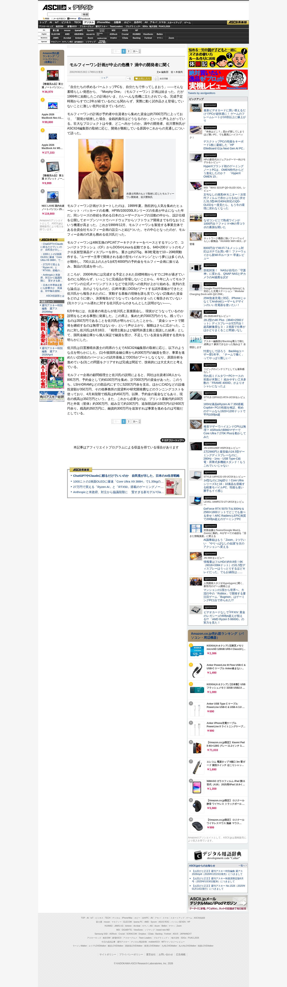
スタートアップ (174, 22)
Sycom (90, 30)
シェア (104, 77)
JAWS (55, 38)
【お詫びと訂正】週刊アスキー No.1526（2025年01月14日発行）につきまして (218, 887)
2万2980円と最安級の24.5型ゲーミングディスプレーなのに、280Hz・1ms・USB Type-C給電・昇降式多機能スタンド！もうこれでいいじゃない (224, 458)
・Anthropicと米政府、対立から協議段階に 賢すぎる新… (51, 277)
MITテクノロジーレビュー (173, 942)
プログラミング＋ (161, 938)
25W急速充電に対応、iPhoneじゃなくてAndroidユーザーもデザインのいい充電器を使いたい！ (224, 301)
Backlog (137, 38)
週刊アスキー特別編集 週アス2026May (52, 308)
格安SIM (59, 26)
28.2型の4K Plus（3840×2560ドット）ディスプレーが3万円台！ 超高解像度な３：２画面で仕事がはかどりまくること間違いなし (224, 325)
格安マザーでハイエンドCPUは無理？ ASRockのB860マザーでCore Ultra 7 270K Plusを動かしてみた (224, 431)
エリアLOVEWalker (97, 946)
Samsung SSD (101, 934)
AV (146, 22)
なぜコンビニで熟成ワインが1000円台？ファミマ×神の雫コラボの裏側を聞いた (224, 224)
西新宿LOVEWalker (134, 946)
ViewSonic (148, 34)
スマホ (162, 22)
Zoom (171, 38)
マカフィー (56, 42)
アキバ (153, 22)
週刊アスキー (101, 26)
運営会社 (151, 954)
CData (125, 38)
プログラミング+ (133, 26)
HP (136, 30)
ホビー (127, 22)
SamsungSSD (99, 34)
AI (51, 22)
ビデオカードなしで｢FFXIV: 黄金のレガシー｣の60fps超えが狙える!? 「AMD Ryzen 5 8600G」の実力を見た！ (224, 617)
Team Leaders (145, 938)
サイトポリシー (107, 954)
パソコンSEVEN (102, 30)
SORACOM (132, 934)
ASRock (113, 34)
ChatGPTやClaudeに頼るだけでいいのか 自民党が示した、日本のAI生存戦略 (126, 475)
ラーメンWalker (80, 946)
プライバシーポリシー (131, 954)
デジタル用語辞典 (139, 942)
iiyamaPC (79, 30)
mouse (67, 30)
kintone (79, 38)
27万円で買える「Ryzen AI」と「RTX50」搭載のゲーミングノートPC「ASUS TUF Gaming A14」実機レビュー (148, 487)
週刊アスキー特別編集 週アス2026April (52, 351)
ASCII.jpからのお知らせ (202, 865)
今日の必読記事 (108, 942)
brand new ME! (163, 930)
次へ (135, 51)
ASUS (125, 30)
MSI (113, 30)
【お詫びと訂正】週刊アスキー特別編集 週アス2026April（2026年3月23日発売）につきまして (217, 872)
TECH (77, 22)
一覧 (129, 78)
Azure (90, 38)
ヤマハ (160, 38)
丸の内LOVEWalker (187, 946)
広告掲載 (181, 954)
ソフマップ (90, 42)
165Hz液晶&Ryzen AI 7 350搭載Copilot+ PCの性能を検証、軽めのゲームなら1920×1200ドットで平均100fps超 (224, 409)
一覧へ (242, 865)
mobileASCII (154, 942)
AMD (67, 34)
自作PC (138, 22)
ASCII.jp (54, 7)
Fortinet (148, 38)
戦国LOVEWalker (205, 946)
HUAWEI (137, 34)
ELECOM (55, 34)
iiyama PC (138, 922)
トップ (43, 22)
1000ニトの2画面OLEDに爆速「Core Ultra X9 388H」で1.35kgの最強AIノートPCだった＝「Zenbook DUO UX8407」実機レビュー (161, 481)
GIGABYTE (90, 34)
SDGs (145, 26)
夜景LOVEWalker (152, 946)
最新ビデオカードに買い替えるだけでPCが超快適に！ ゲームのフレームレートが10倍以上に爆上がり (224, 115)
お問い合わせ (166, 954)
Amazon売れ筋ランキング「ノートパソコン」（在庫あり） (51, 57)
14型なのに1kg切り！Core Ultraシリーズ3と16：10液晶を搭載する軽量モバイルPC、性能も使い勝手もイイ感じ (224, 485)
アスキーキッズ (46, 26)
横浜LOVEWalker (115, 946)
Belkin (160, 34)
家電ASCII (72, 26)
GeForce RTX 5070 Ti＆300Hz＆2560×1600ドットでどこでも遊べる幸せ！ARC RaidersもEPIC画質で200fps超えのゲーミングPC (224, 514)
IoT (57, 22)
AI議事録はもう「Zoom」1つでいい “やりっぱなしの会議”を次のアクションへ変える (224, 543)
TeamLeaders (116, 26)
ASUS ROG (78, 34)
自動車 (117, 22)
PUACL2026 (164, 26)
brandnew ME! (102, 41)
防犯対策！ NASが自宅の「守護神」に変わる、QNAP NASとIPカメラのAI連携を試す (224, 274)
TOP (83, 918)
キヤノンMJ (67, 42)
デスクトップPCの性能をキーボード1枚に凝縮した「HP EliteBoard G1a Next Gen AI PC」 (224, 145)
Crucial (125, 34)
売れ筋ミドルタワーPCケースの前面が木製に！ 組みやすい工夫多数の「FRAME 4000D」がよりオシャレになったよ (224, 381)
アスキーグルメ (87, 26)
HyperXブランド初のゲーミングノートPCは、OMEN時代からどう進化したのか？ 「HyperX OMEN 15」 (223, 171)
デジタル (80, 7)
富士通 (56, 30)
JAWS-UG (118, 926)
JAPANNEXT (79, 41)
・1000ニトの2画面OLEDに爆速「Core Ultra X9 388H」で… (51, 257)
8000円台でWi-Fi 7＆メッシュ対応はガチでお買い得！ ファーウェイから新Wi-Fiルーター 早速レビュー (224, 253)
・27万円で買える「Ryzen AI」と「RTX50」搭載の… (51, 267)
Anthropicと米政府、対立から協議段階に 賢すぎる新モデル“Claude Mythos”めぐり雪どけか (135, 492)
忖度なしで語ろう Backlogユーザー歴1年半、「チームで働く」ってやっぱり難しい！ (223, 354)
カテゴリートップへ (172, 440)
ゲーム (187, 22)
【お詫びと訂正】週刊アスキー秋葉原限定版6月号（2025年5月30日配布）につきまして (218, 880)
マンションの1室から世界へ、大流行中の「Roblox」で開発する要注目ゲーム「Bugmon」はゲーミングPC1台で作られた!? (224, 595)
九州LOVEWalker (169, 946)
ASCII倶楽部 (238, 23)
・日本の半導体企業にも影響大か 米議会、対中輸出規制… (51, 288)
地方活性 (153, 26)
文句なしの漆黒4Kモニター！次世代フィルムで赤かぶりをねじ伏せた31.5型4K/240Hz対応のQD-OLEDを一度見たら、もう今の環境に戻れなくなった (224, 201)
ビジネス (66, 22)
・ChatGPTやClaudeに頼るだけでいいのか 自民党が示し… (51, 247)
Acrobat (67, 38)
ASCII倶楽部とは (55, 295)
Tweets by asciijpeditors (201, 93)
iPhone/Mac (103, 22)
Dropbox (113, 38)
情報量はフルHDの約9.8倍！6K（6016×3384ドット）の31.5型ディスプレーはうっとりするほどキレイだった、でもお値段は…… (224, 567)
